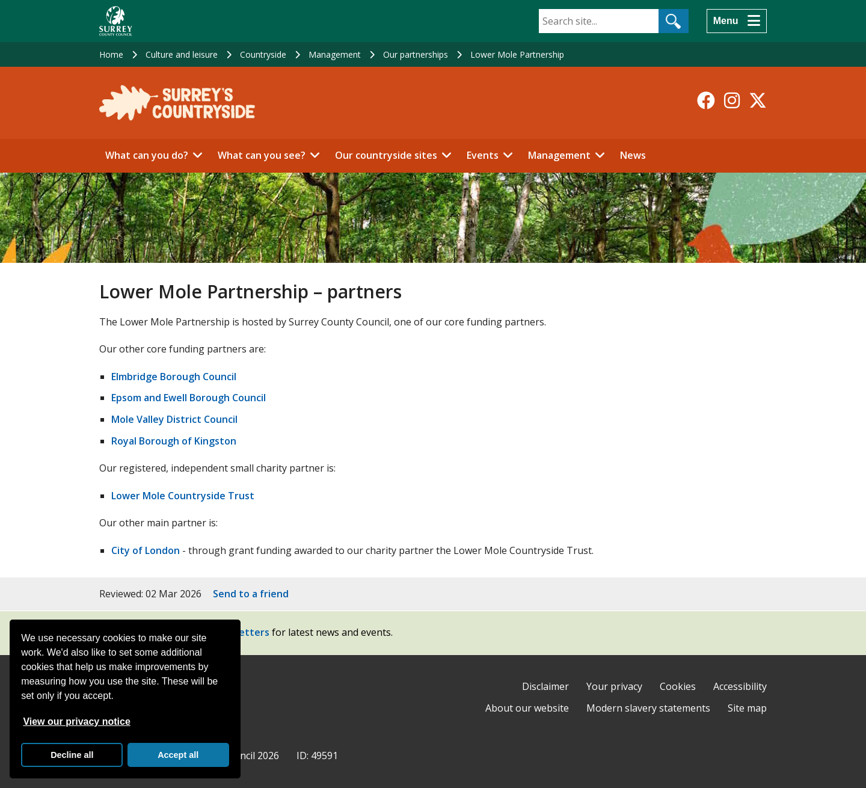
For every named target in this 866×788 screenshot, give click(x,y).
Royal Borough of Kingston (173, 441)
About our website (527, 708)
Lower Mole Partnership (517, 54)
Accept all (178, 755)
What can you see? (262, 155)
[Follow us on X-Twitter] (758, 100)
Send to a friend (251, 593)
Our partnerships (415, 54)
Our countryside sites (386, 155)
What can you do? (146, 155)
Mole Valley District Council (174, 419)
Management (335, 54)
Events (483, 155)
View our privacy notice (76, 721)
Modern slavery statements (648, 708)
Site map (747, 708)
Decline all (72, 755)
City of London (145, 550)
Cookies (678, 686)
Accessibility (740, 686)
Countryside (263, 54)
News (633, 155)
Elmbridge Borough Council (173, 376)
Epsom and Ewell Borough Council (188, 397)
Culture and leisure (182, 54)
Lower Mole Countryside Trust (182, 495)
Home (111, 54)
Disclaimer (545, 686)
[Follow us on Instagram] (732, 100)
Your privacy (614, 686)
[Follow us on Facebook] (706, 100)
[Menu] (737, 21)
